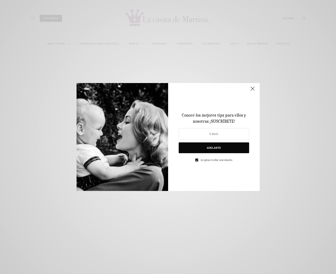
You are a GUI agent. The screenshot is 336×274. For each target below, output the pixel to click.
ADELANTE (214, 147)
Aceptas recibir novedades (216, 160)
